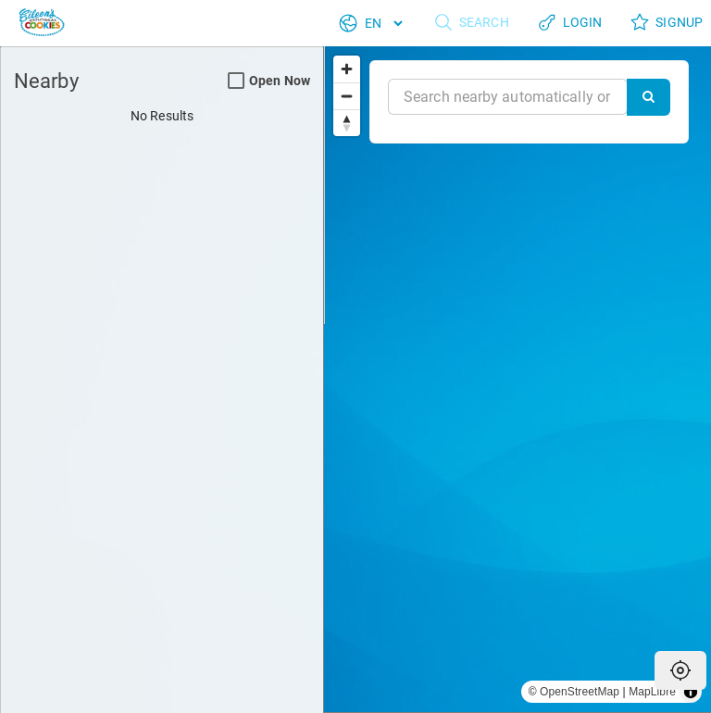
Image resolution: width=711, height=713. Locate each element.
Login (570, 23)
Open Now (269, 80)
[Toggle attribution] (691, 692)
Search (471, 23)
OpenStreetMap (579, 691)
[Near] (508, 97)
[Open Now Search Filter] (236, 81)
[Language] (383, 23)
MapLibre (652, 691)
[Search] (648, 97)
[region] (517, 379)
